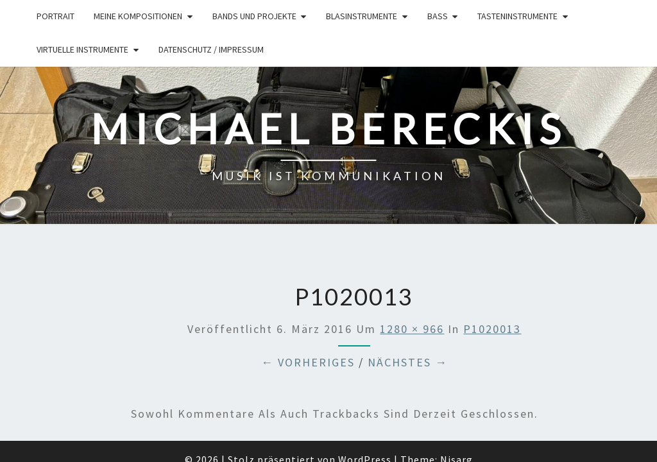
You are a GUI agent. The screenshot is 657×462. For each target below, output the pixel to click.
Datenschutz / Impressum (211, 49)
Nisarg (456, 393)
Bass (437, 16)
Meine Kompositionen (138, 16)
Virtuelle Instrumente (82, 49)
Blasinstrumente (361, 16)
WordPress (364, 393)
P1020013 (492, 262)
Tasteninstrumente (517, 16)
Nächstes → (408, 296)
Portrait (55, 16)
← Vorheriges (308, 296)
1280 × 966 (412, 262)
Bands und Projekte (254, 16)
